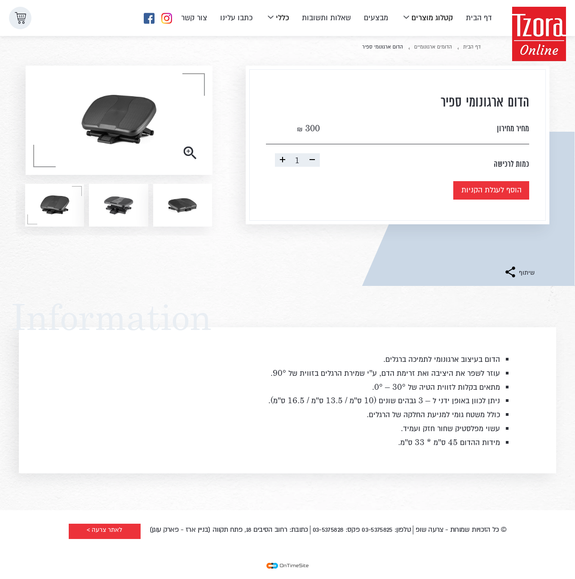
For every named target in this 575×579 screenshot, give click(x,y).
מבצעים (376, 17)
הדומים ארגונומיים (433, 46)
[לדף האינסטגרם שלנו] (166, 18)
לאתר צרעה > (104, 530)
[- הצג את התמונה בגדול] (119, 120)
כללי (282, 17)
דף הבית (479, 17)
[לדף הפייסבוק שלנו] (149, 18)
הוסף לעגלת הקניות (477, 191)
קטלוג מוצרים (432, 17)
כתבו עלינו (236, 17)
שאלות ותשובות (326, 17)
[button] (20, 18)
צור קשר (194, 17)
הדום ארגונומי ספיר (382, 46)
